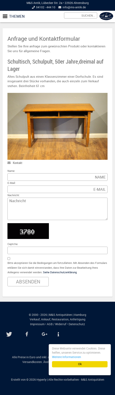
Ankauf (45, 319)
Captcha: (12, 244)
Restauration (60, 319)
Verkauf (35, 319)
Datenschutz (77, 324)
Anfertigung (77, 319)
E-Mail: (11, 183)
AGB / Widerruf (56, 324)
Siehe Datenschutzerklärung (60, 272)
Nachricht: (13, 195)
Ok (80, 364)
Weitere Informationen (66, 357)
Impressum (37, 324)
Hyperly (41, 379)
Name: (11, 171)
